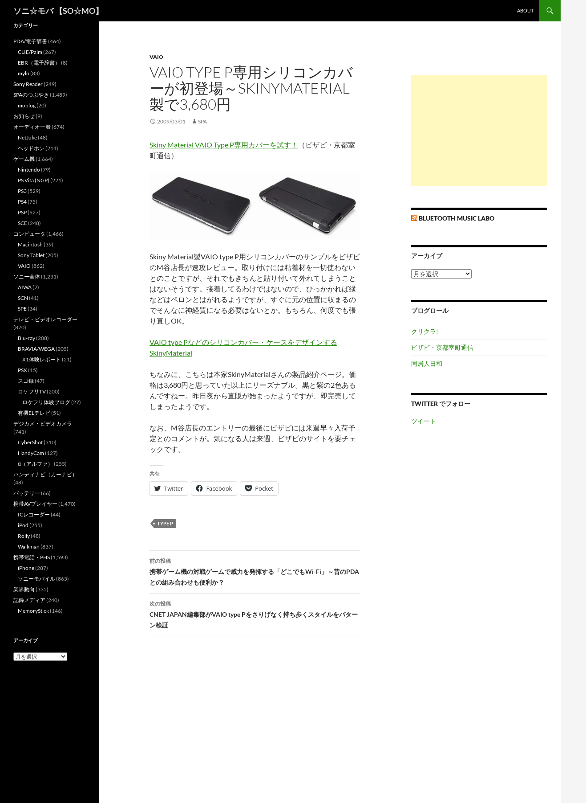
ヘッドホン (31, 148)
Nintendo (29, 169)
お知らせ (24, 116)
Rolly (24, 536)
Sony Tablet (31, 255)
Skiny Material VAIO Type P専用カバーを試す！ (224, 144)
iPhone (26, 568)
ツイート (423, 421)
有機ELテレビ (34, 413)
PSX (22, 370)
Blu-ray (26, 338)
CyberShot (30, 442)
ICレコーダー (34, 514)
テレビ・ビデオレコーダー (45, 319)
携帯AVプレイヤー (35, 503)
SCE (22, 223)
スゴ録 (26, 380)
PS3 (22, 191)
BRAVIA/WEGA (36, 348)
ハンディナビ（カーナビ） (45, 474)
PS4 (22, 201)
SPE (22, 308)
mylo (23, 73)
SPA (202, 121)
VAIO (156, 56)
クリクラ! (424, 331)
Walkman (29, 546)
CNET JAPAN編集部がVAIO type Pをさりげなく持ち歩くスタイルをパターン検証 (255, 613)
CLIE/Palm (30, 52)
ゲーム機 (24, 159)
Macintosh (30, 244)
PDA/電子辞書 (30, 41)
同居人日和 (426, 363)
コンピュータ (29, 233)
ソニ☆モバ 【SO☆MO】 (58, 11)
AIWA (25, 287)
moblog (27, 105)
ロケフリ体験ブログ (46, 402)
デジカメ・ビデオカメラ (42, 423)
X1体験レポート (41, 359)
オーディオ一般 (32, 126)
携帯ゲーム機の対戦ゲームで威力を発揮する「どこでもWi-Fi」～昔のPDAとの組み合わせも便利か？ (255, 571)
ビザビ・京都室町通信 (442, 347)
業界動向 (24, 589)
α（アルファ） (35, 463)
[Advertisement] (479, 130)
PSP (22, 212)
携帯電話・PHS (31, 557)
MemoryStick (33, 610)
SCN (23, 298)
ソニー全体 (26, 276)
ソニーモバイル (36, 578)
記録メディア (29, 600)
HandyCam (31, 453)
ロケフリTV (32, 391)
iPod (23, 525)
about (525, 10)
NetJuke (27, 137)
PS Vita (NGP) (33, 180)
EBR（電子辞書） (39, 62)
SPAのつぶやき (31, 94)
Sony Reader (28, 84)
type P (165, 523)
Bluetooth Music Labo (456, 218)
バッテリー (26, 493)
